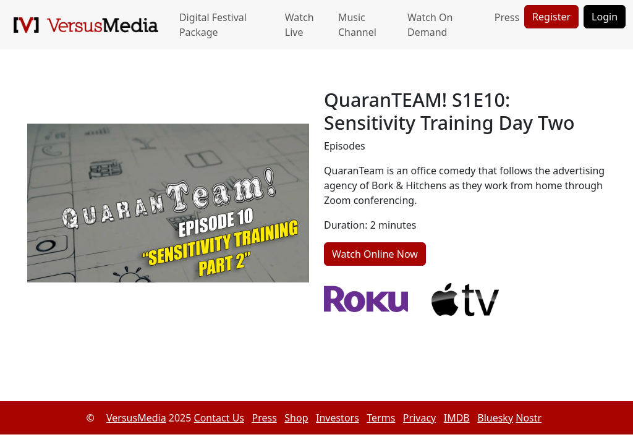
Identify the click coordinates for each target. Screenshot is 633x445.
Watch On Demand (429, 25)
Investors (337, 418)
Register (551, 16)
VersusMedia (136, 418)
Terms (381, 418)
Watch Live (299, 25)
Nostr (529, 418)
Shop (296, 418)
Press (507, 17)
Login (605, 16)
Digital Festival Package (213, 25)
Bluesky (495, 418)
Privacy (419, 418)
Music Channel (357, 25)
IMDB (457, 418)
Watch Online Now (375, 254)
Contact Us (219, 418)
